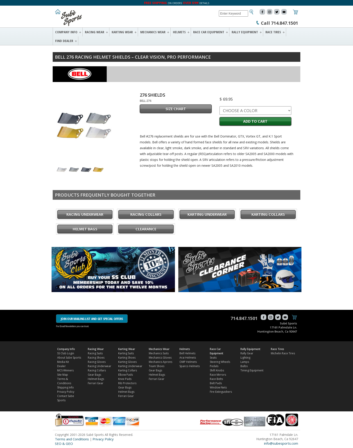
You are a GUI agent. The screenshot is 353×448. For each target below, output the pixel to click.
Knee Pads (124, 379)
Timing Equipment (251, 370)
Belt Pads (216, 383)
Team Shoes (156, 366)
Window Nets (218, 387)
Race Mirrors (218, 375)
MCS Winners (65, 370)
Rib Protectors (127, 383)
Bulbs (244, 366)
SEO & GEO (64, 443)
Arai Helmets (187, 357)
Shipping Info (65, 387)
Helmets (179, 32)
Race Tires (273, 32)
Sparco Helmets (189, 366)
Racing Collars (145, 214)
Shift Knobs (217, 370)
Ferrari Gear (95, 383)
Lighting (245, 357)
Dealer (61, 366)
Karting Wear (122, 32)
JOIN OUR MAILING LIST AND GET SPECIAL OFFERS (92, 318)
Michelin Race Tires (283, 353)
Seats (213, 357)
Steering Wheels (220, 362)
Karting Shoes (127, 357)
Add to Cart (255, 121)
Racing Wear (94, 32)
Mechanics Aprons (160, 362)
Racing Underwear (84, 214)
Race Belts (216, 379)
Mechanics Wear (152, 32)
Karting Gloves (127, 362)
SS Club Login (65, 353)
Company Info (66, 32)
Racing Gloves (97, 362)
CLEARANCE (146, 228)
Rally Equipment (245, 32)
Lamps (244, 362)
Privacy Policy (65, 392)
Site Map (62, 375)
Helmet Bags (85, 228)
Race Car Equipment (208, 32)
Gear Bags (94, 375)
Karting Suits (126, 353)
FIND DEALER (64, 40)
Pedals (214, 366)
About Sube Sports (69, 357)
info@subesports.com (281, 443)
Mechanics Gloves (160, 357)
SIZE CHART (175, 108)
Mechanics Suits (159, 353)
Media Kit (63, 362)
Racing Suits (95, 353)
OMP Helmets (188, 362)
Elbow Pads (125, 375)
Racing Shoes (96, 357)
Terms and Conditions (72, 439)
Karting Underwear (207, 214)
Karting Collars (268, 214)
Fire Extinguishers (221, 392)
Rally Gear (246, 353)
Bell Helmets (187, 353)
